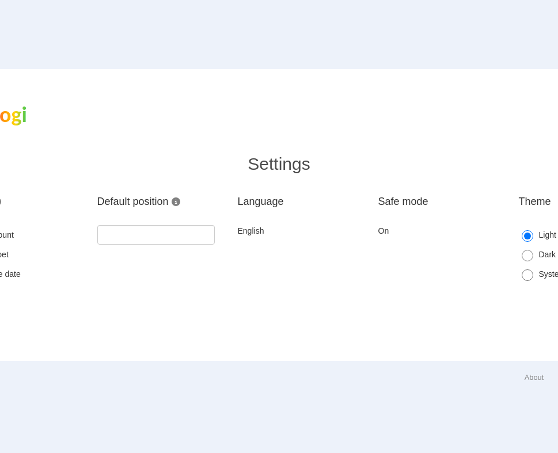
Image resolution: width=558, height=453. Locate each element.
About (534, 377)
